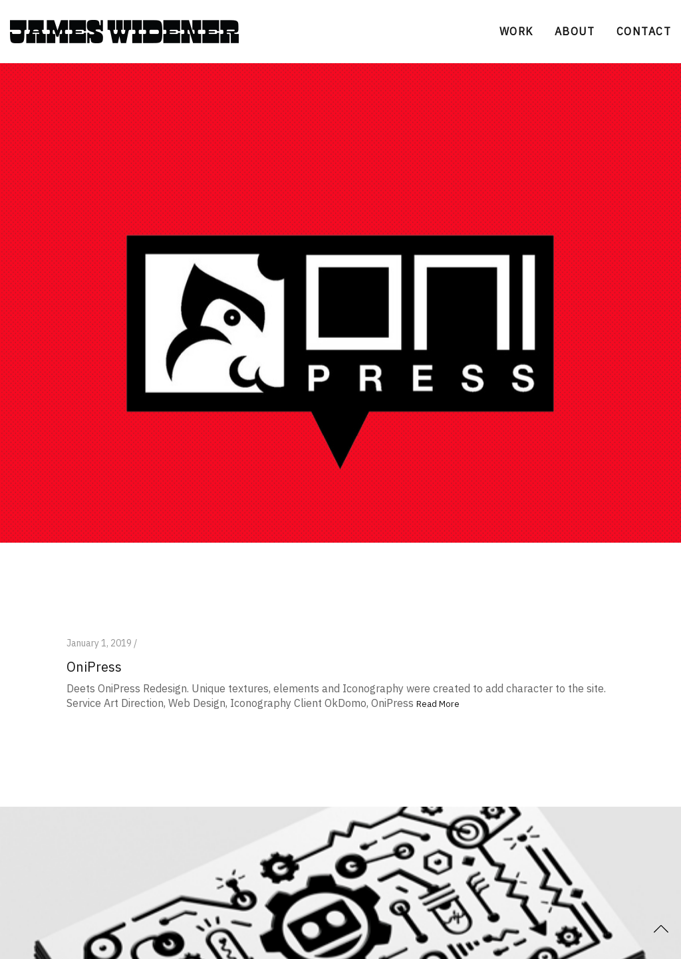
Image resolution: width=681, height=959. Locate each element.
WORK (516, 31)
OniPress (94, 667)
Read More (438, 704)
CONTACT (643, 31)
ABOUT (575, 31)
